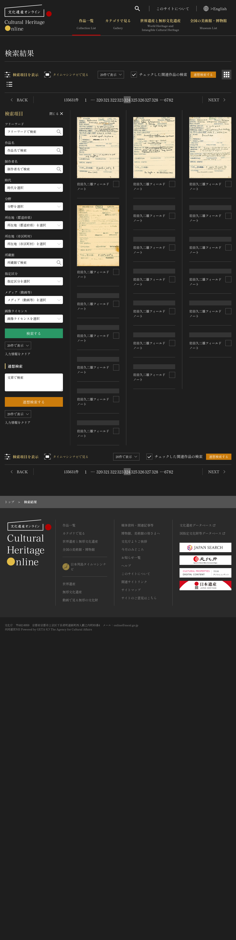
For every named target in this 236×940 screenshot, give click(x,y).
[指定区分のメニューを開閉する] (34, 281)
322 (113, 100)
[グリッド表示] (226, 74)
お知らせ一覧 (131, 838)
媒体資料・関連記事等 (137, 806)
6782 (168, 100)
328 (155, 100)
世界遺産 (68, 865)
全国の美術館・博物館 (208, 25)
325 (134, 100)
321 (106, 100)
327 (148, 100)
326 (141, 100)
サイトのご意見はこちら (139, 879)
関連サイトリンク (134, 863)
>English (215, 8)
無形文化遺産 (72, 873)
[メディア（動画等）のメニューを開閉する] (34, 300)
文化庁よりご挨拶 (134, 822)
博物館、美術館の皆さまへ (140, 814)
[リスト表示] (9, 84)
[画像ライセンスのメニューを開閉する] (34, 319)
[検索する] (59, 132)
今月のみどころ (132, 830)
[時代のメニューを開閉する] (34, 188)
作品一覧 (86, 25)
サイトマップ (131, 871)
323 (120, 100)
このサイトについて (172, 8)
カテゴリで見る (118, 25)
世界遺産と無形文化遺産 (160, 25)
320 (99, 100)
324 (127, 100)
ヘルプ (126, 846)
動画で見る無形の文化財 (80, 881)
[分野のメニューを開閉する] (34, 206)
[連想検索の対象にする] (116, 184)
